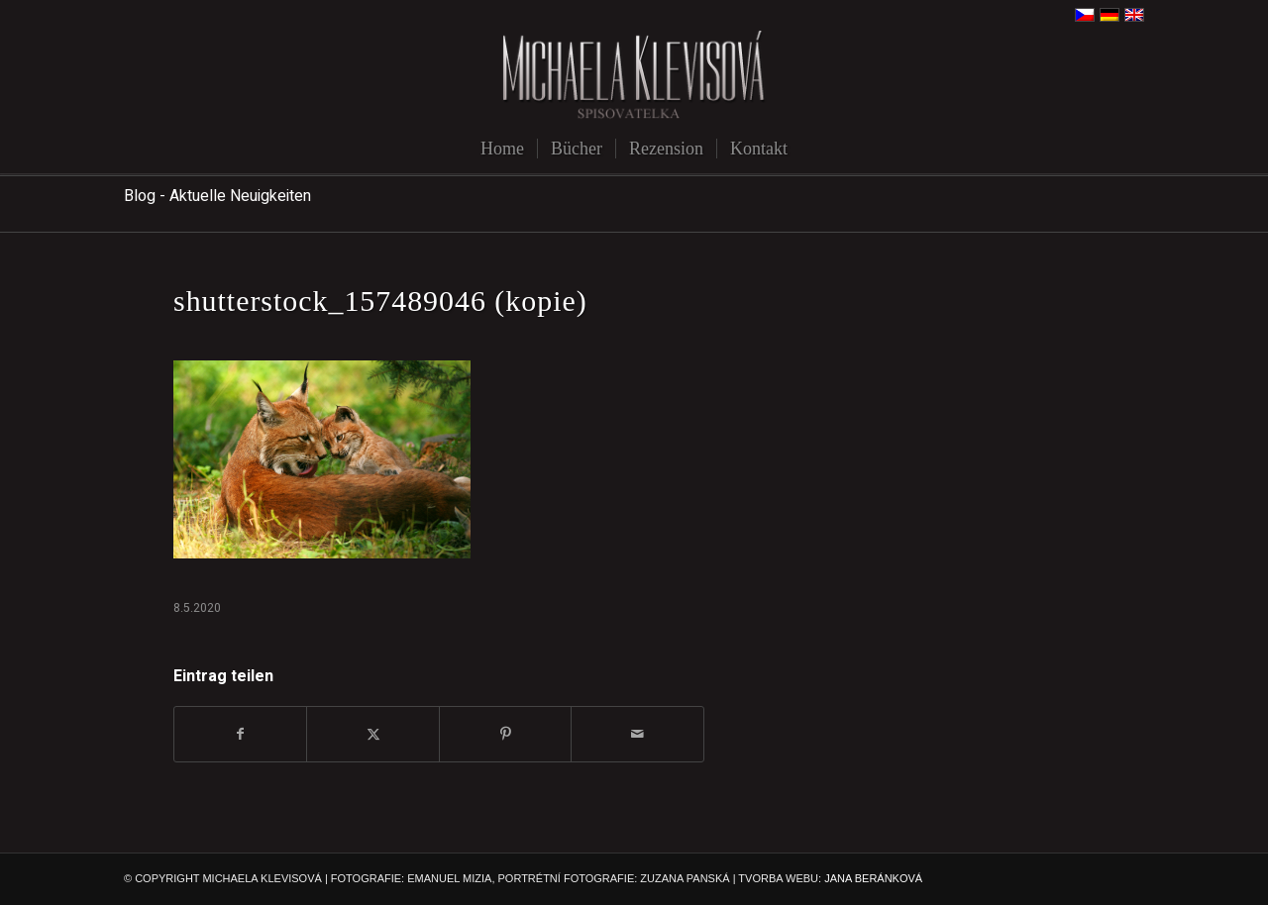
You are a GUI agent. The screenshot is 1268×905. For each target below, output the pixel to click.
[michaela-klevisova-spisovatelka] (634, 77)
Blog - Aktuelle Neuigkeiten (217, 196)
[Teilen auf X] (372, 734)
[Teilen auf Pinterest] (505, 734)
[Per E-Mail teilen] (637, 734)
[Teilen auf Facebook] (240, 734)
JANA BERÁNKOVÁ (873, 878)
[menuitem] (502, 148)
